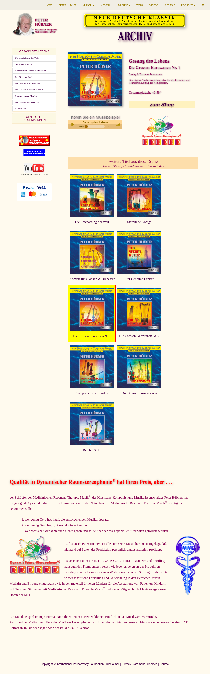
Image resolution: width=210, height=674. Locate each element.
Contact (164, 664)
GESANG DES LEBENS (34, 51)
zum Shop (162, 104)
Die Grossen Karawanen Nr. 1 (29, 83)
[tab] (34, 51)
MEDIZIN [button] (106, 5)
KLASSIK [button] (88, 5)
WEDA (139, 5)
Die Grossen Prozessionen (27, 102)
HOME (48, 5)
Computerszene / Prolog (26, 96)
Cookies (152, 664)
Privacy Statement (133, 664)
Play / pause (72, 124)
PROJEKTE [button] (188, 5)
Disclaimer (112, 664)
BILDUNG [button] (124, 5)
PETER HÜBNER (67, 5)
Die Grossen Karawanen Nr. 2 (29, 89)
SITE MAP (169, 5)
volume (118, 124)
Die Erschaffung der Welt (27, 58)
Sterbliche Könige (23, 64)
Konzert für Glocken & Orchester (30, 70)
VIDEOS (153, 5)
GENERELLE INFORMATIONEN (34, 118)
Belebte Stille (21, 108)
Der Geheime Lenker (25, 77)
